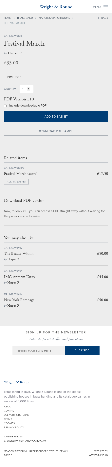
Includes (14, 77)
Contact (10, 410)
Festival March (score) (20, 173)
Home (7, 18)
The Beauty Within (19, 253)
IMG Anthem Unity (19, 276)
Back (104, 18)
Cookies (9, 423)
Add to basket (56, 117)
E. (25, 440)
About (8, 406)
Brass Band (25, 18)
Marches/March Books (54, 18)
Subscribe (82, 350)
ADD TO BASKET (16, 181)
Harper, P (15, 53)
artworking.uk (98, 455)
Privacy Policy (14, 427)
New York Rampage (19, 300)
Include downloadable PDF (28, 106)
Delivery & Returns (16, 414)
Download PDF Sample (56, 131)
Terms (8, 419)
